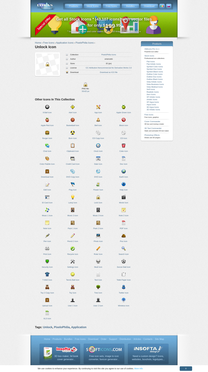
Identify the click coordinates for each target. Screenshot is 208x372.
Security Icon (47, 267)
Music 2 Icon (72, 215)
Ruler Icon (98, 254)
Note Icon (47, 228)
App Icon (98, 112)
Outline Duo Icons (154, 77)
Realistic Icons (153, 92)
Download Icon (47, 177)
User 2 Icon (98, 306)
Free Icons (111, 6)
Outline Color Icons (154, 74)
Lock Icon (98, 203)
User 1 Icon (72, 306)
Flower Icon (98, 190)
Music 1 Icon (47, 215)
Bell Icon (98, 125)
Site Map (159, 339)
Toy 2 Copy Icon (47, 293)
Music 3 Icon (98, 215)
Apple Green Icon (123, 112)
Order (104, 339)
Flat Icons (151, 61)
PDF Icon (124, 228)
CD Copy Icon (98, 138)
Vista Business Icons (155, 84)
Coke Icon (123, 151)
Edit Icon (47, 190)
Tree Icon (98, 293)
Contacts (148, 339)
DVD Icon (98, 177)
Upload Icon (47, 306)
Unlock (47, 327)
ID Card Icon (47, 203)
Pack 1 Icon (73, 228)
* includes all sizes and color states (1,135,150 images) (104, 31)
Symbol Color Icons (155, 67)
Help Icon (124, 190)
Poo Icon (123, 241)
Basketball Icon (72, 125)
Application (79, 327)
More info (138, 368)
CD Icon (123, 138)
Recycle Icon (72, 254)
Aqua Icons (151, 104)
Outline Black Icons (155, 79)
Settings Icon (72, 267)
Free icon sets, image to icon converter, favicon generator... (104, 358)
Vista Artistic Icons (154, 82)
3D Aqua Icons (153, 107)
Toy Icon (72, 293)
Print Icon (47, 254)
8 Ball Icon (47, 112)
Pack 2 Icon (98, 228)
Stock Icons (93, 6)
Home (47, 339)
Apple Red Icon (47, 125)
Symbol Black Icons (155, 72)
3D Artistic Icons (153, 110)
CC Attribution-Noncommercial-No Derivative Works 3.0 (109, 68)
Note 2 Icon (123, 215)
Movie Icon (123, 203)
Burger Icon (47, 138)
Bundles (130, 6)
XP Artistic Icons (153, 97)
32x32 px (85, 91)
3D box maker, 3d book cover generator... (66, 358)
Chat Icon (47, 151)
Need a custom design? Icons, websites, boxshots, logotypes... (148, 358)
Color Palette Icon (47, 164)
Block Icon (123, 125)
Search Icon (124, 254)
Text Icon (98, 280)
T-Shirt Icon (47, 280)
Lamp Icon (72, 203)
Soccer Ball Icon (123, 267)
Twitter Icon (123, 293)
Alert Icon (73, 112)
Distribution (125, 339)
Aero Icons (151, 94)
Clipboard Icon (73, 151)
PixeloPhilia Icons (108, 55)
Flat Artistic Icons (154, 64)
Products (73, 6)
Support (113, 339)
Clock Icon (98, 151)
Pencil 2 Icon (72, 241)
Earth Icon (123, 177)
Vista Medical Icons (155, 87)
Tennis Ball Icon (72, 280)
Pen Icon (47, 241)
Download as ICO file (109, 72)
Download (149, 6)
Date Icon (98, 164)
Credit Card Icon (72, 164)
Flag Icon (73, 190)
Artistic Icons (152, 99)
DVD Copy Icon (72, 177)
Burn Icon (73, 138)
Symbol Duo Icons (154, 69)
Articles (137, 339)
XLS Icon (47, 318)
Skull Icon (98, 267)
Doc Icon (123, 164)
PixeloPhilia (62, 327)
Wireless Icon (123, 306)
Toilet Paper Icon (124, 280)
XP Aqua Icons (153, 102)
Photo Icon (98, 241)
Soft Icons (151, 89)
